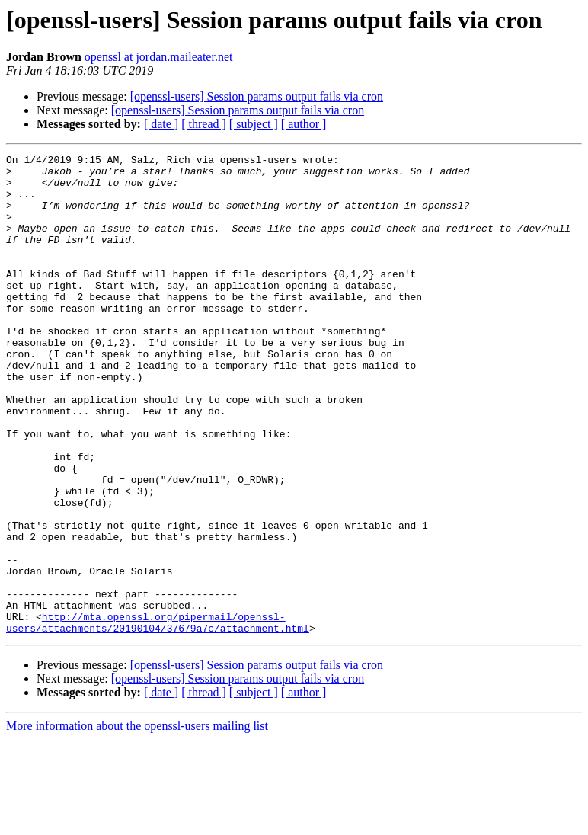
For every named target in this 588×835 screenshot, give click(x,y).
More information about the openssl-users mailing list (137, 821)
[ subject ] (253, 123)
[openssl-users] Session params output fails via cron (256, 96)
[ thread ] (203, 123)
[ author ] (304, 123)
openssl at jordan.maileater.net (159, 56)
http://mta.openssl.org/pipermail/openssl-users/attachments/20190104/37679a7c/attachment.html (157, 717)
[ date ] (161, 123)
